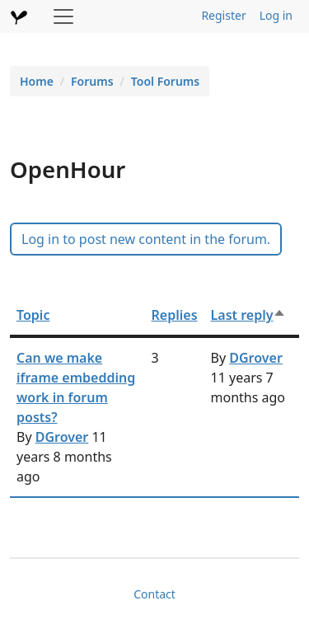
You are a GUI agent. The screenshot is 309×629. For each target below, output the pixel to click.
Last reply (249, 315)
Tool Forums (165, 81)
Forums (92, 81)
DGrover (62, 437)
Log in (276, 15)
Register (223, 15)
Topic (32, 315)
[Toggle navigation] (63, 16)
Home (37, 81)
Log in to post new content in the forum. (145, 239)
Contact (154, 594)
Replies (175, 315)
